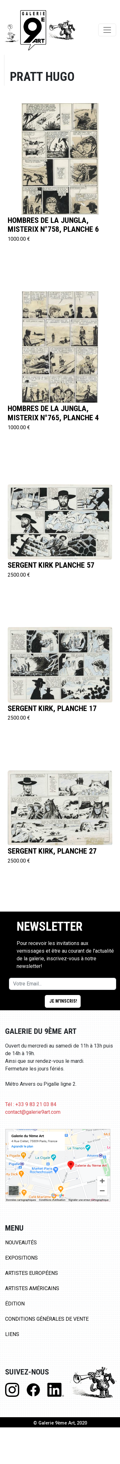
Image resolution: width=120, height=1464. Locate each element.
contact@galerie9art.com (32, 1112)
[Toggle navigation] (107, 30)
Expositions (21, 1258)
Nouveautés (21, 1243)
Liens (12, 1334)
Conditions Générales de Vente (47, 1319)
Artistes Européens (31, 1273)
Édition (15, 1304)
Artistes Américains (32, 1288)
